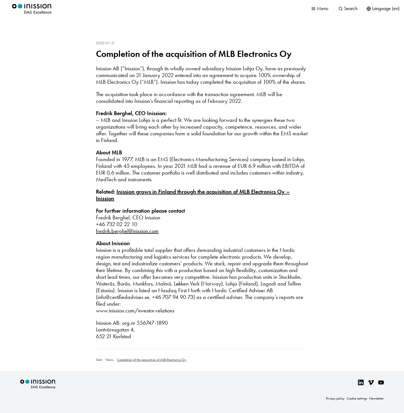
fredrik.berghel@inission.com (127, 231)
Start (99, 360)
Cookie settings (357, 398)
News (109, 360)
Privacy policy (335, 398)
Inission (31, 9)
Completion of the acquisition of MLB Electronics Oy (193, 53)
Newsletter (376, 398)
